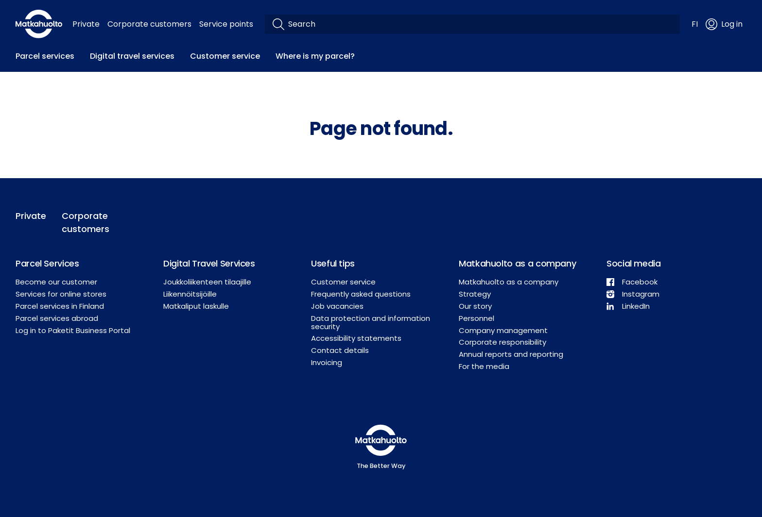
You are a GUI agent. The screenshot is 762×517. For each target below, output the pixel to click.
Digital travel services (132, 56)
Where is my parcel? (315, 56)
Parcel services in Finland (60, 306)
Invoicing (326, 362)
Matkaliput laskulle (196, 306)
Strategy (475, 294)
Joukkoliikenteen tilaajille (207, 282)
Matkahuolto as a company (508, 282)
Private (86, 24)
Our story (475, 306)
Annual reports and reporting (511, 354)
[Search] (480, 24)
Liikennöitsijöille (190, 294)
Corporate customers (149, 24)
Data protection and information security (370, 322)
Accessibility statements (356, 338)
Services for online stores (61, 294)
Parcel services (45, 56)
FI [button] (695, 24)
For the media (484, 366)
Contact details (340, 350)
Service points (226, 24)
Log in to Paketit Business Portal (73, 330)
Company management (503, 330)
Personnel (476, 318)
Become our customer (56, 282)
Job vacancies (337, 306)
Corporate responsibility (502, 342)
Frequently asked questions (361, 294)
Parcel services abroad (57, 318)
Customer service (225, 56)
